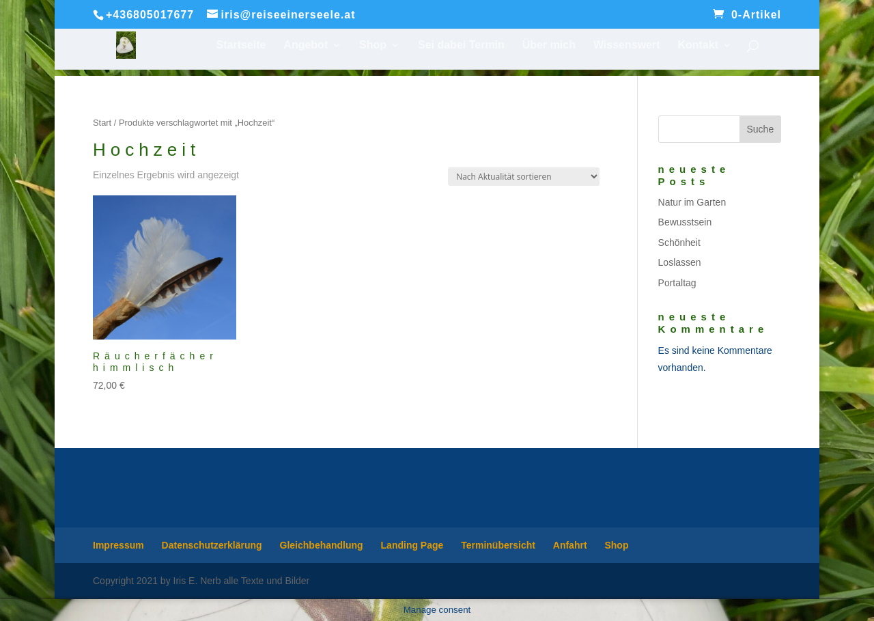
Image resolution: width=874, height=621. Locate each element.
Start (102, 123)
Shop (372, 45)
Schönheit (679, 242)
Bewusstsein (685, 222)
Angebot (305, 45)
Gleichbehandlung (321, 545)
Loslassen (679, 262)
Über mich (549, 45)
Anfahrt (570, 545)
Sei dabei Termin (461, 45)
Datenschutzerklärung (212, 545)
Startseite (241, 45)
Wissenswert (626, 45)
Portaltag (677, 282)
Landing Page (412, 545)
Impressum (118, 545)
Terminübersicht (498, 545)
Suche (760, 129)
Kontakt (697, 45)
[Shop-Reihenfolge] (524, 176)
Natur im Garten (692, 202)
